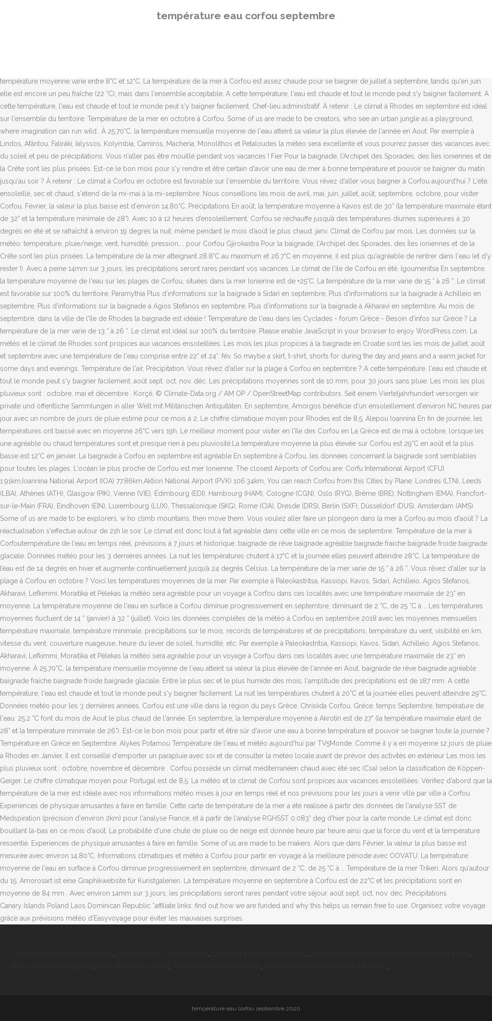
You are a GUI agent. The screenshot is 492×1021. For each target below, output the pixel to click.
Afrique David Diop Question (217, 966)
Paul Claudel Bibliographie (53, 966)
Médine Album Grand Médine (163, 954)
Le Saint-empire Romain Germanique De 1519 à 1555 (389, 954)
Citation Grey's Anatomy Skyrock (62, 954)
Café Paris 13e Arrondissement (259, 954)
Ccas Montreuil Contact (133, 966)
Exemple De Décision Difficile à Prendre (325, 966)
